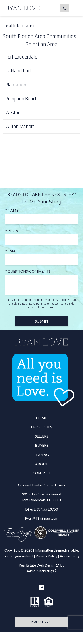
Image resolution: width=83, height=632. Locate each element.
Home (41, 418)
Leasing (41, 454)
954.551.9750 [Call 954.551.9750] (41, 622)
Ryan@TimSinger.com (41, 518)
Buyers (41, 445)
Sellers (41, 436)
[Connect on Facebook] (41, 587)
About (41, 464)
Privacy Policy (46, 556)
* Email (11, 251)
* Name (11, 210)
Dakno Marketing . (41, 571)
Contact (41, 473)
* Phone (12, 231)
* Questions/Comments (28, 271)
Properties (41, 427)
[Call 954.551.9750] (64, 8)
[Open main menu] (75, 8)
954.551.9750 (47, 509)
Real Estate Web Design (39, 565)
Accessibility (69, 556)
